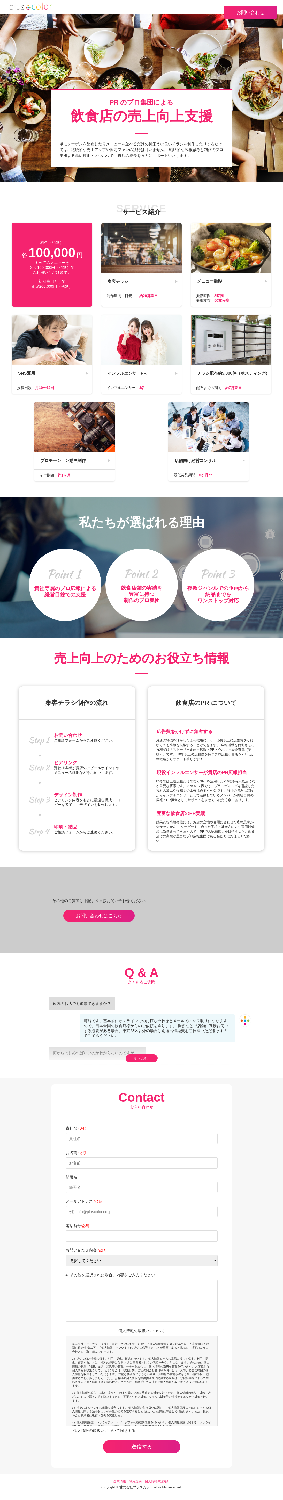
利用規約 (135, 1487)
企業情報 (119, 1487)
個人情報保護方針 (157, 1487)
